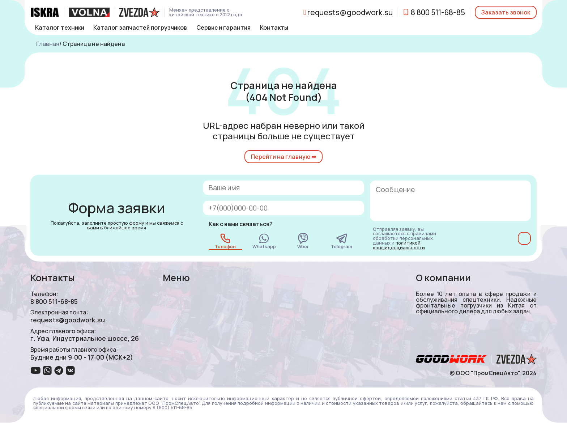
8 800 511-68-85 (433, 12)
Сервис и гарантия (223, 27)
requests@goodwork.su (348, 12)
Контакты (274, 27)
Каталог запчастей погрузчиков (140, 27)
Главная (47, 44)
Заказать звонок (505, 12)
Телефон (225, 241)
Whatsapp (264, 241)
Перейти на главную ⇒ (283, 157)
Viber (303, 241)
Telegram (341, 241)
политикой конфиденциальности (399, 245)
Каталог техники (59, 27)
